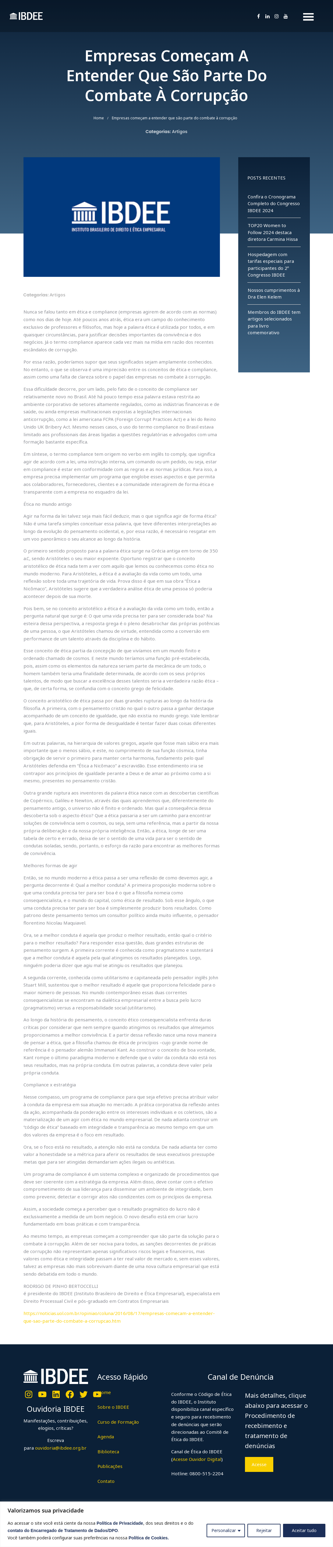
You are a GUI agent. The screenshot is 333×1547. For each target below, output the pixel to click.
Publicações (109, 1466)
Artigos (179, 132)
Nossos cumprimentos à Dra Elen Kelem (274, 293)
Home (99, 118)
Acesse (259, 1464)
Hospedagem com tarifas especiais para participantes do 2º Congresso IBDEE (271, 264)
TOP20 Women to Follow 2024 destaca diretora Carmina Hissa (273, 232)
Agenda (105, 1436)
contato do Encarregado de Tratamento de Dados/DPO (63, 1530)
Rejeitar (264, 1530)
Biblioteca (108, 1451)
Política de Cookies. (149, 1537)
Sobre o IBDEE (113, 1407)
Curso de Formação (118, 1422)
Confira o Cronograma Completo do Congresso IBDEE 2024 (274, 203)
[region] (166, 1524)
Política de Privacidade (120, 1523)
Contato (106, 1481)
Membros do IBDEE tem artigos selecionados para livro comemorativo (274, 322)
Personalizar (223, 1530)
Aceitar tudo (304, 1530)
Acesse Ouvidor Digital (197, 1459)
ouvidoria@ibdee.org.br (60, 1448)
